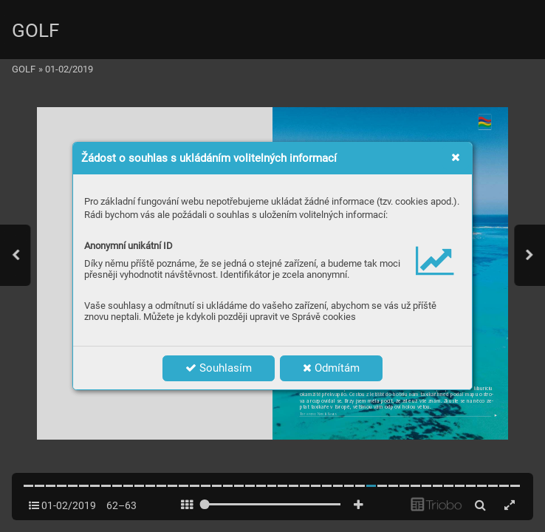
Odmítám (331, 368)
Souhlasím (218, 368)
